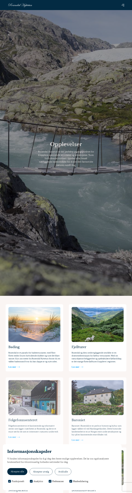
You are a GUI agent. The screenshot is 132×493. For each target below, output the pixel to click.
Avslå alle (63, 471)
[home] (20, 5)
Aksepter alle (17, 471)
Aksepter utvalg (41, 471)
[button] (123, 5)
